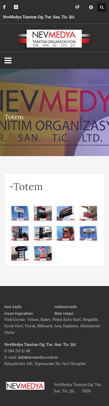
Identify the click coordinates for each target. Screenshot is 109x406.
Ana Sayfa (13, 306)
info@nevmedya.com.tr (38, 357)
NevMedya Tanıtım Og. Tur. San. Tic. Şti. (39, 17)
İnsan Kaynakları (18, 313)
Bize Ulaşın (64, 313)
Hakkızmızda (66, 306)
